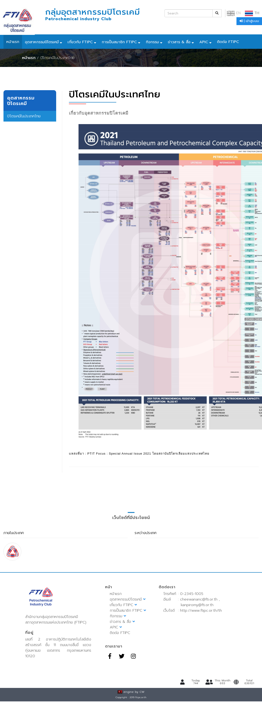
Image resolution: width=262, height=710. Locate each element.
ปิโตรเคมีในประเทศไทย (24, 116)
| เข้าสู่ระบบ (249, 21)
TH (252, 13)
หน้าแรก (12, 42)
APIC (203, 42)
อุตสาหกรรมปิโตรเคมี (42, 42)
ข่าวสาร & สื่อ (179, 42)
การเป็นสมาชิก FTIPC (119, 42)
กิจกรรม (152, 42)
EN (234, 13)
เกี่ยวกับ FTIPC (80, 42)
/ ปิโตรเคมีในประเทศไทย (55, 58)
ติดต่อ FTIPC (228, 42)
